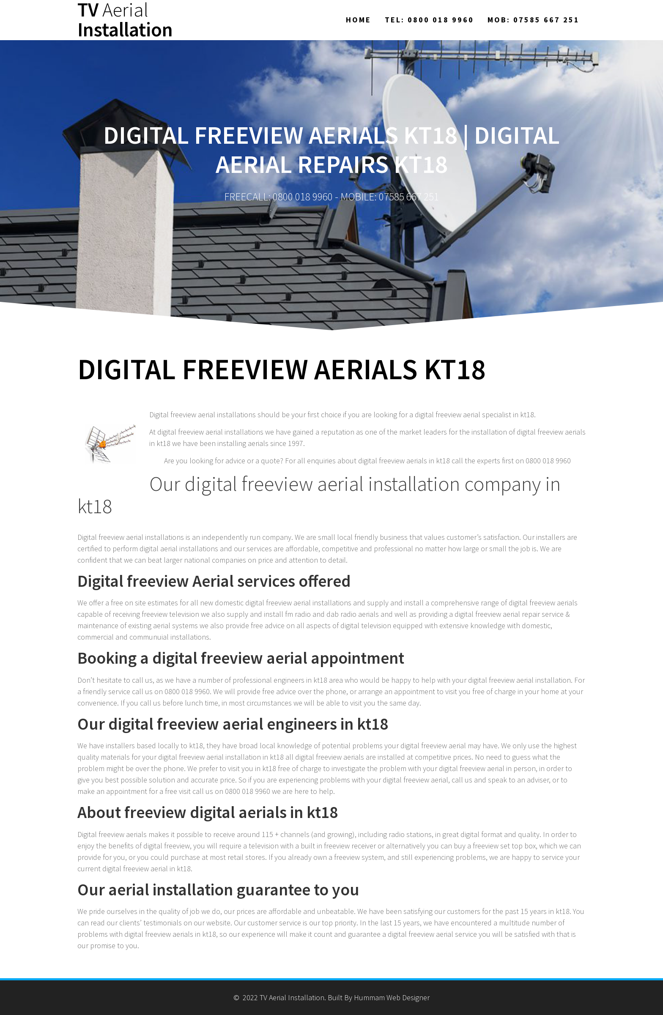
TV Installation (125, 20)
